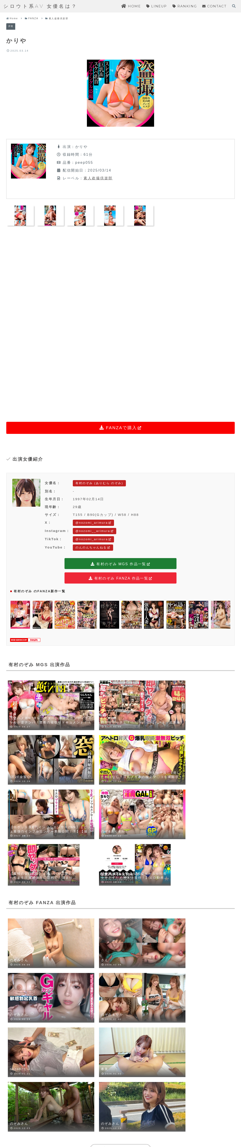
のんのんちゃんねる (92, 547)
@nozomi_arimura (93, 522)
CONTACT (160, 1128)
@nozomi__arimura (94, 531)
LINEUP (103, 1128)
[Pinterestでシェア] (157, 926)
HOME (78, 1128)
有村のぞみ (18, 903)
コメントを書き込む (120, 1083)
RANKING (131, 1128)
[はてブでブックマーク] (127, 926)
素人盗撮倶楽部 (98, 178)
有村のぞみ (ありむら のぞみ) (99, 483)
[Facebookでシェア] (113, 926)
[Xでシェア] (83, 926)
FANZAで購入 (120, 427)
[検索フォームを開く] (234, 6)
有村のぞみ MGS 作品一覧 (120, 564)
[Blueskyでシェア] (98, 926)
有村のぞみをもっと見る (120, 861)
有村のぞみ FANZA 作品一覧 (120, 578)
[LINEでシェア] (142, 926)
